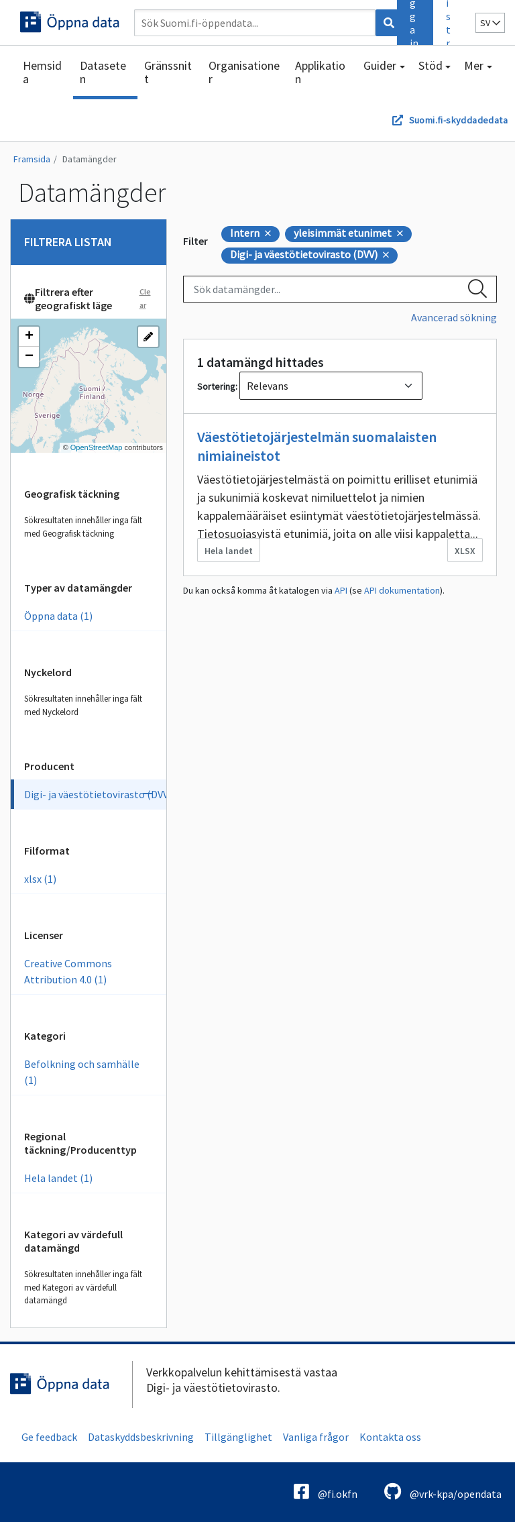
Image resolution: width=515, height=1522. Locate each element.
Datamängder (89, 159)
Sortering (216, 386)
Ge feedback (49, 1437)
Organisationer (244, 72)
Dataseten (103, 72)
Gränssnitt (168, 72)
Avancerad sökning (454, 317)
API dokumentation (402, 590)
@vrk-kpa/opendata (443, 1491)
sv (490, 23)
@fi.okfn (325, 1491)
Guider (379, 65)
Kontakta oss (390, 1437)
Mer (473, 65)
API (341, 590)
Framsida (31, 159)
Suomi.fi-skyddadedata (458, 120)
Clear (145, 298)
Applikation (320, 72)
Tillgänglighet (238, 1437)
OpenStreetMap (96, 447)
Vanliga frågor (316, 1437)
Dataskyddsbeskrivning (141, 1437)
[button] (29, 337)
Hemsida (42, 72)
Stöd (430, 65)
